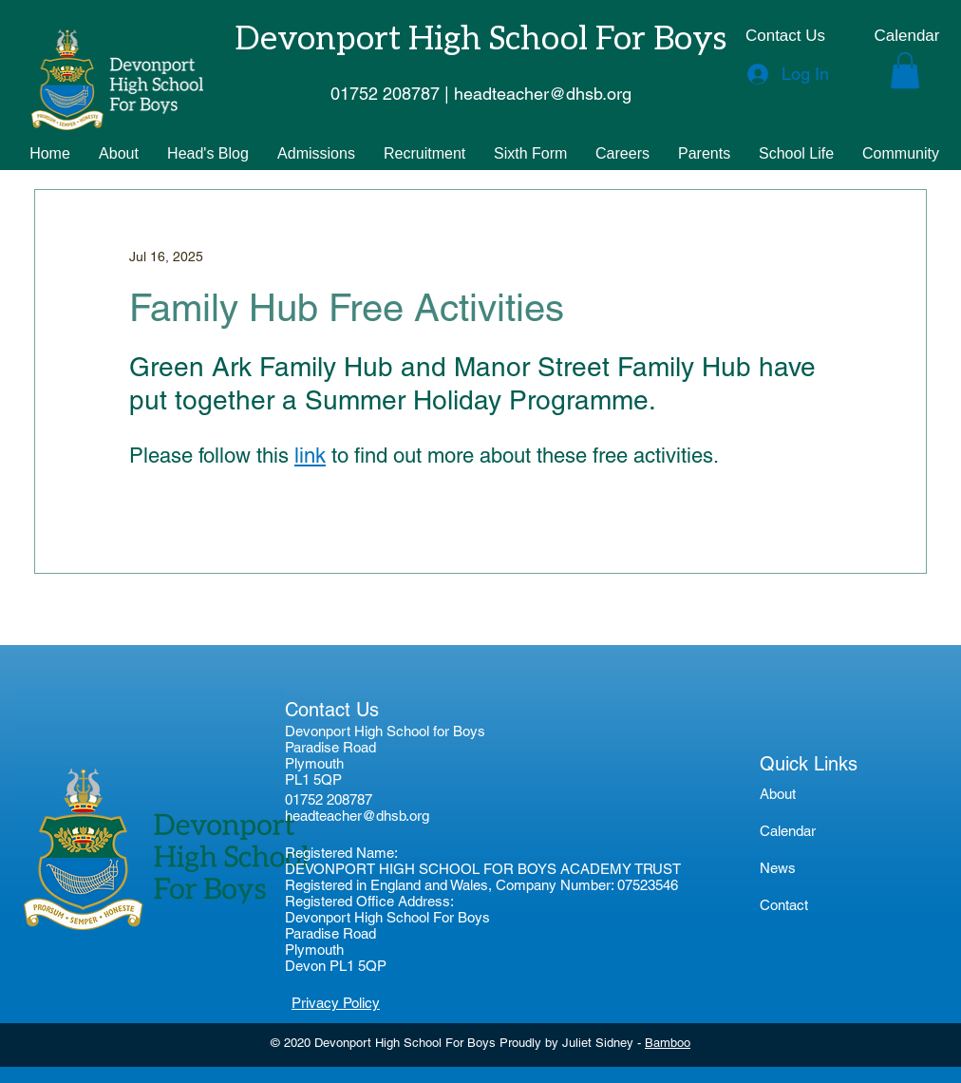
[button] (905, 70)
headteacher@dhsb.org (357, 816)
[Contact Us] (785, 36)
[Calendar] (906, 36)
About (778, 794)
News (778, 868)
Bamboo (667, 1043)
